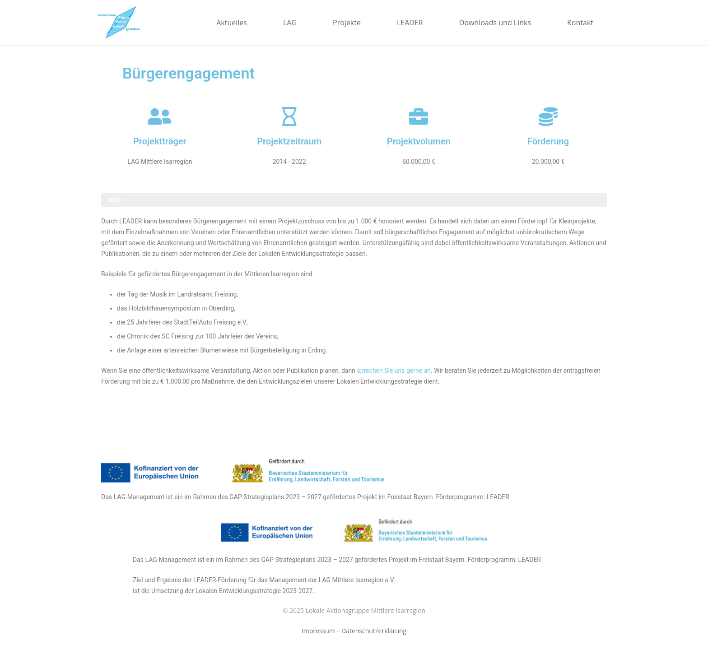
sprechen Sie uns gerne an (394, 370)
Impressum (318, 630)
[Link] (118, 22)
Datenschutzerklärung (373, 630)
